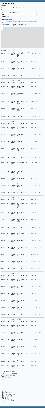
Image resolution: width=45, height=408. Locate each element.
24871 (2, 61)
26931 (2, 120)
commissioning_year (14, 21)
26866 (2, 113)
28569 (2, 178)
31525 (2, 261)
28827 (2, 192)
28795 (2, 189)
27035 (2, 127)
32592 (2, 318)
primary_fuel (41, 52)
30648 (2, 227)
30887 (2, 233)
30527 (2, 224)
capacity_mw (9, 21)
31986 (2, 293)
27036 (2, 130)
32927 (2, 361)
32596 (2, 328)
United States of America (5, 24)
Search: (2, 9)
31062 (2, 240)
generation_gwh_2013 (24, 21)
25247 (2, 89)
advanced (9, 19)
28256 (2, 165)
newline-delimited (13, 371)
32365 (2, 307)
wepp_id (19, 21)
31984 (2, 286)
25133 (2, 82)
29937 (2, 212)
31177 (2, 247)
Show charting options (3, 50)
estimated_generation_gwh (32, 21)
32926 (2, 357)
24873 (2, 68)
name (17, 52)
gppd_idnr (22, 52)
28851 (2, 196)
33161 (2, 365)
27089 (2, 141)
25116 (2, 75)
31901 (2, 275)
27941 (2, 157)
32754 (2, 339)
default (7, 371)
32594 (2, 321)
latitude (32, 52)
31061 (2, 236)
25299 (2, 93)
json (5, 19)
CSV (7, 19)
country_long (13, 52)
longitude (36, 52)
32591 (2, 314)
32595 (2, 325)
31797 (2, 272)
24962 (2, 72)
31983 (2, 282)
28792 (2, 185)
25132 (2, 79)
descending (3, 16)
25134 (2, 86)
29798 (2, 203)
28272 (2, 171)
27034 (2, 123)
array (9, 371)
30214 (2, 219)
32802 (2, 346)
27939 (2, 148)
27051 (2, 134)
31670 (2, 265)
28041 (2, 162)
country (8, 52)
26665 (2, 108)
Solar (25, 24)
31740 (2, 268)
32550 (2, 311)
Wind (25, 25)
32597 (2, 332)
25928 (2, 101)
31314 (2, 254)
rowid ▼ (4, 52)
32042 (2, 300)
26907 (2, 116)
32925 (2, 353)
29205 (2, 199)
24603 (2, 53)
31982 (2, 279)
